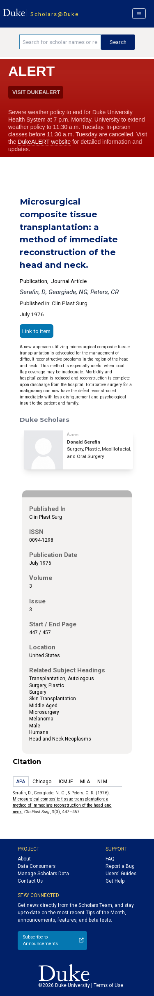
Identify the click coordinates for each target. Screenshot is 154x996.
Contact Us (30, 881)
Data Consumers (36, 866)
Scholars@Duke (54, 14)
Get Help (115, 881)
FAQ (110, 859)
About (24, 859)
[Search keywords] (60, 42)
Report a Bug (120, 866)
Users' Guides (121, 873)
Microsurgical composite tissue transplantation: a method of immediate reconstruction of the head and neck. (62, 805)
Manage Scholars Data (43, 873)
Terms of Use (108, 985)
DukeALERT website (44, 141)
